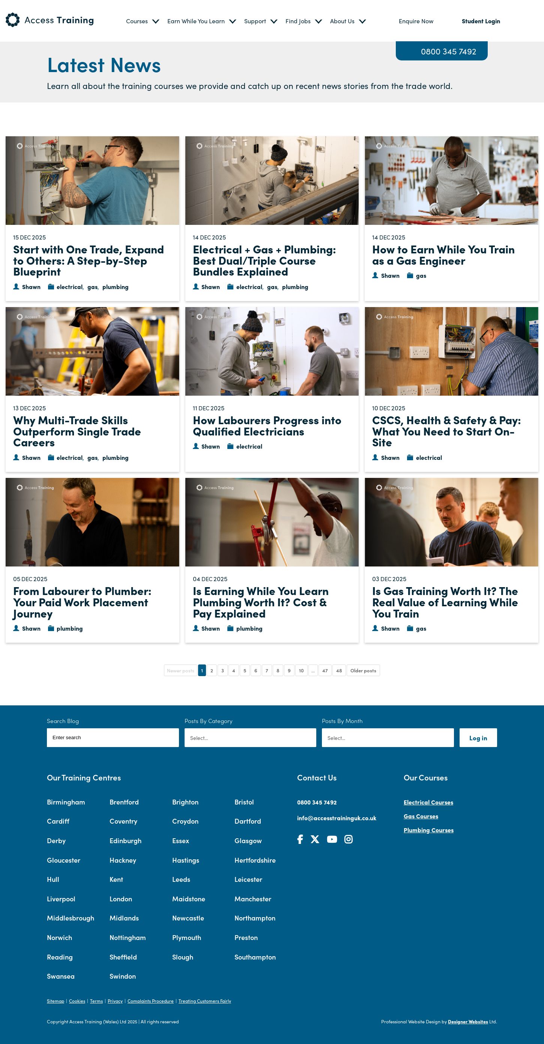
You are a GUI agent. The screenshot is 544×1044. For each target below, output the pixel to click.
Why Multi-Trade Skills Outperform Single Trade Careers (77, 430)
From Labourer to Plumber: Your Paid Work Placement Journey (82, 601)
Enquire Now (416, 21)
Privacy (115, 1000)
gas (92, 286)
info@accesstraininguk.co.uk (336, 818)
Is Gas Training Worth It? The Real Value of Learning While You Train (445, 601)
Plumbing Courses (429, 830)
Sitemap (55, 1000)
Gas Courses (421, 816)
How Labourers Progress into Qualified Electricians (267, 424)
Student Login (481, 21)
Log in (478, 737)
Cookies (77, 1000)
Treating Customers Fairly (205, 1000)
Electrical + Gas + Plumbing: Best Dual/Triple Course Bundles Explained (264, 260)
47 (325, 670)
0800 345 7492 (448, 51)
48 (339, 670)
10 (301, 670)
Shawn (31, 286)
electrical (70, 286)
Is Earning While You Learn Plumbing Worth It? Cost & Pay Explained (261, 601)
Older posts (363, 670)
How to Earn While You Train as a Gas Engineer (443, 254)
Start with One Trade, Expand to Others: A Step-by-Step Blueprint (88, 260)
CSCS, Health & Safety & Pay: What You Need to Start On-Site (446, 430)
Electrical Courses (428, 802)
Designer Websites (468, 1021)
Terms (96, 1000)
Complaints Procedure (151, 1000)
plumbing (115, 286)
